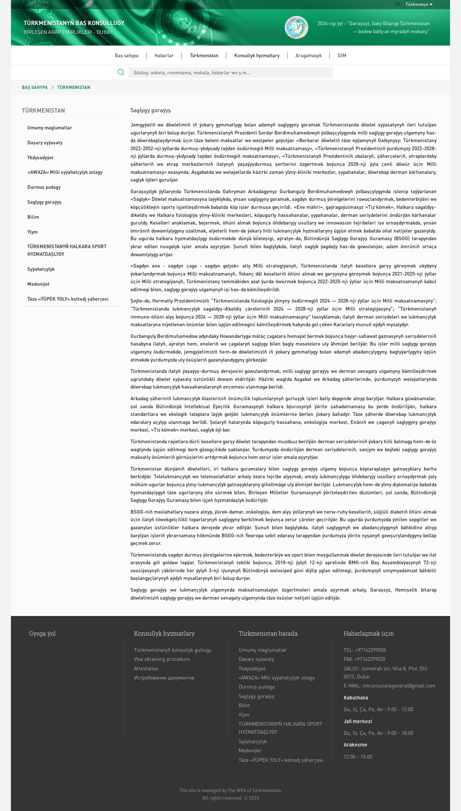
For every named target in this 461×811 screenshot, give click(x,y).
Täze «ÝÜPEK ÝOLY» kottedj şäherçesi (68, 299)
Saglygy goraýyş (44, 202)
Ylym (32, 232)
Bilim (33, 217)
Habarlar (164, 55)
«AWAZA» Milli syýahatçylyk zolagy (64, 172)
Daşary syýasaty (44, 142)
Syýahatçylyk (41, 269)
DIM (342, 55)
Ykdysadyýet (40, 157)
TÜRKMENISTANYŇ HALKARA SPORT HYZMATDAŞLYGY (66, 250)
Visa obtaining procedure (162, 658)
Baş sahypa (126, 55)
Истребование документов (164, 677)
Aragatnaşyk (309, 55)
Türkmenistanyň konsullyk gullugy (172, 649)
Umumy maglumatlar (49, 127)
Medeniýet (38, 284)
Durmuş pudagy (43, 187)
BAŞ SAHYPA (35, 87)
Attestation (146, 668)
